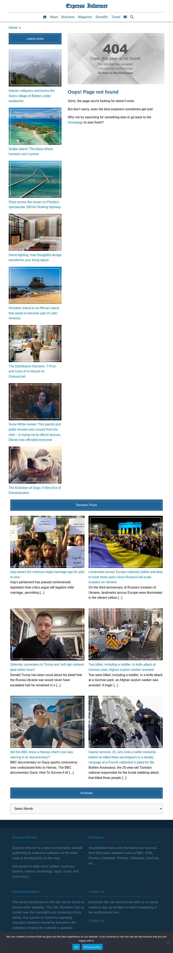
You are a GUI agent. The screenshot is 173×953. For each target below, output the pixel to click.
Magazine (85, 17)
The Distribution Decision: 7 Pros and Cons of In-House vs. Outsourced (32, 371)
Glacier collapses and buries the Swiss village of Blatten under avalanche (32, 96)
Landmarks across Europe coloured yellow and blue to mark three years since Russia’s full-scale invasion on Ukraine (126, 577)
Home (13, 27)
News (54, 17)
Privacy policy (92, 947)
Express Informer (86, 6)
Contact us (96, 920)
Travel (115, 17)
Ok (76, 947)
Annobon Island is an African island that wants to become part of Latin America (34, 313)
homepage (75, 122)
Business (68, 17)
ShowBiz (101, 17)
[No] (168, 942)
